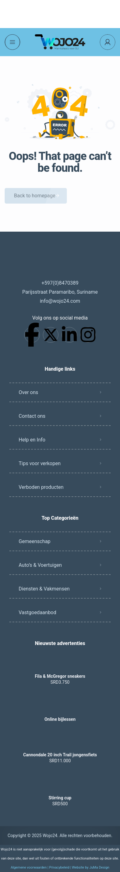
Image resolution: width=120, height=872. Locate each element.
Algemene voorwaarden (29, 867)
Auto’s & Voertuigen (40, 565)
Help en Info (32, 440)
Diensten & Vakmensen (44, 589)
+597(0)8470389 (59, 283)
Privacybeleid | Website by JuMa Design (79, 867)
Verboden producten (41, 487)
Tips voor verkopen (40, 463)
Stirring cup (59, 798)
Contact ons (32, 416)
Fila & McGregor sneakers (60, 676)
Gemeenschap (34, 541)
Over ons (28, 392)
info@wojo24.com (60, 301)
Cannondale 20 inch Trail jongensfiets (60, 755)
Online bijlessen (60, 719)
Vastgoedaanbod (37, 612)
